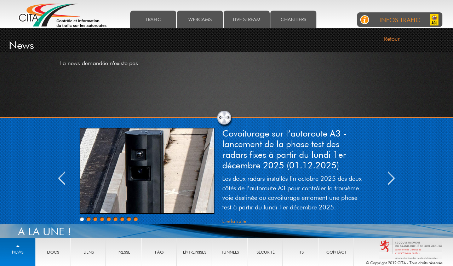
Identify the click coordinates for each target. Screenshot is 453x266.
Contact (336, 252)
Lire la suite (234, 221)
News (17, 252)
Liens (89, 252)
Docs (53, 252)
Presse (123, 252)
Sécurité (266, 252)
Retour (392, 38)
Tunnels (230, 252)
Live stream (246, 19)
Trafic (153, 19)
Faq (159, 252)
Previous (61, 178)
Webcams (200, 19)
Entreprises (194, 252)
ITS (301, 252)
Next (391, 178)
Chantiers (293, 19)
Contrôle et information (81, 23)
